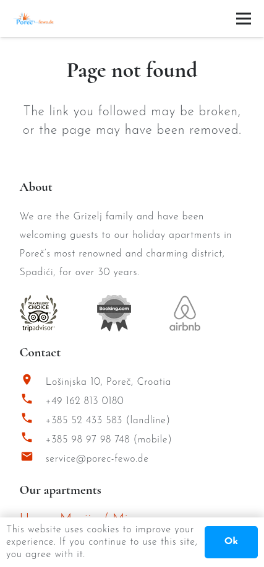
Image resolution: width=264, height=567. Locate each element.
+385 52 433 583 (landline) (108, 421)
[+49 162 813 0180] (33, 401)
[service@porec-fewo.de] (33, 459)
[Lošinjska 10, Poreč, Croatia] (33, 382)
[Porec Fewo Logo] (33, 18)
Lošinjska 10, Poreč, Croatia (108, 382)
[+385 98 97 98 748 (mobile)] (33, 440)
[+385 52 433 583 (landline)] (33, 421)
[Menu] (244, 18)
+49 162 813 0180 (85, 402)
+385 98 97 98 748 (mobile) (109, 440)
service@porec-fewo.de (97, 459)
